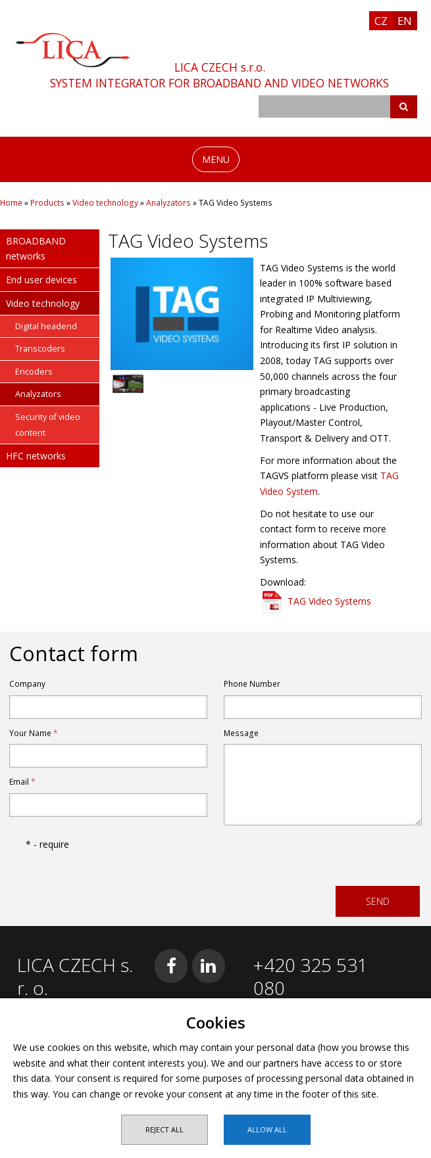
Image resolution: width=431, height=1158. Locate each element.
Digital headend (46, 326)
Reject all (164, 1129)
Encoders (34, 371)
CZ (381, 20)
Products (47, 202)
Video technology (105, 202)
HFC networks (36, 456)
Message (241, 733)
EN (404, 20)
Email (22, 781)
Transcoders (40, 348)
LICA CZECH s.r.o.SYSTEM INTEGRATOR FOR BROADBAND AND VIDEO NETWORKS (219, 75)
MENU (216, 159)
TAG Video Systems (329, 601)
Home (11, 202)
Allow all (267, 1129)
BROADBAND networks (36, 249)
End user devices (41, 279)
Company (27, 683)
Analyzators (168, 202)
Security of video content (47, 424)
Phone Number (252, 683)
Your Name (33, 733)
